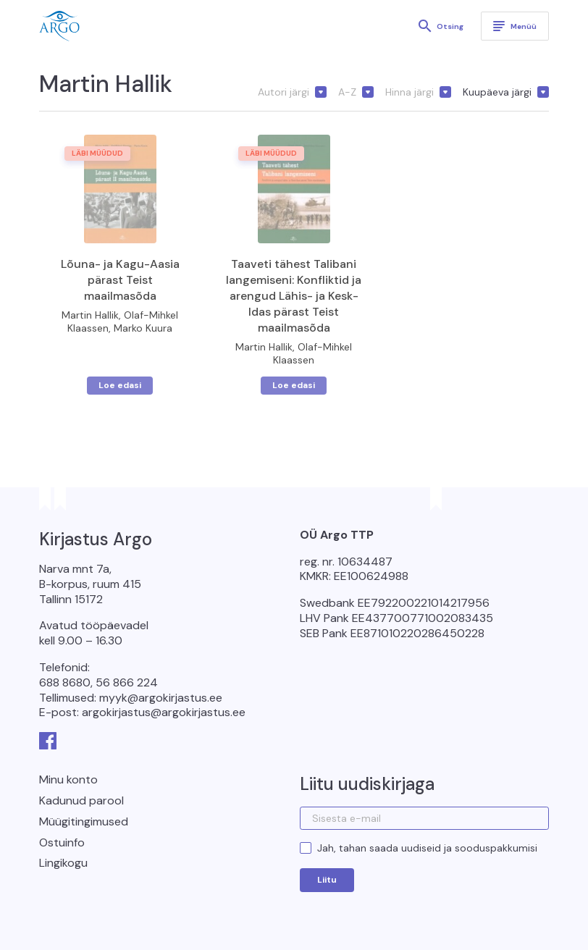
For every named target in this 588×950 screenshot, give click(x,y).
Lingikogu (63, 862)
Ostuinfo (62, 842)
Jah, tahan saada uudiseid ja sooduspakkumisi (427, 847)
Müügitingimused (83, 821)
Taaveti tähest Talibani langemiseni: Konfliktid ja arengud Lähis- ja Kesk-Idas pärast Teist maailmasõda (293, 295)
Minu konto (68, 779)
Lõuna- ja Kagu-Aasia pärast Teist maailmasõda (120, 279)
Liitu (327, 880)
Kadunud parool (81, 800)
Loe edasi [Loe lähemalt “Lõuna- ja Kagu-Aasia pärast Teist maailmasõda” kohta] (119, 385)
